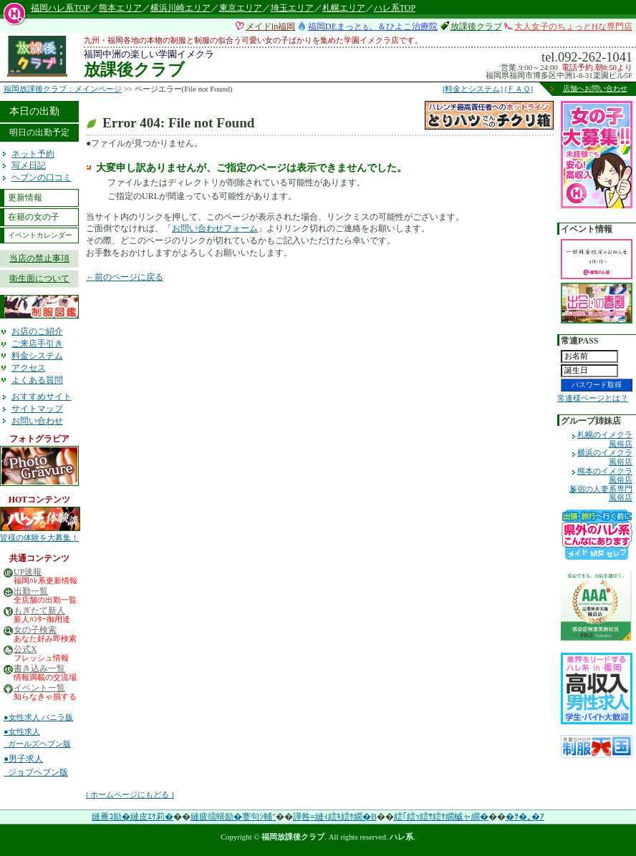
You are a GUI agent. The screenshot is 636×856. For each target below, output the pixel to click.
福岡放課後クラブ (292, 836)
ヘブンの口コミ (41, 177)
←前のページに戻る (124, 277)
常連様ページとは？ (592, 398)
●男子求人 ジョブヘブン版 (36, 765)
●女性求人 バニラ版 (38, 717)
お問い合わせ (37, 421)
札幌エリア (343, 8)
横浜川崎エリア (180, 8)
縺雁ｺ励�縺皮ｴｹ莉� (132, 817)
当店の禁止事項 (39, 258)
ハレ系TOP (394, 8)
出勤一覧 (31, 591)
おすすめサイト (41, 396)
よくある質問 (37, 380)
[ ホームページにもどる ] (130, 794)
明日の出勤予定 (39, 132)
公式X (25, 649)
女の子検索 (35, 630)
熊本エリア (120, 8)
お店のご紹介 (37, 331)
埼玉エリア (292, 8)
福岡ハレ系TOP (60, 8)
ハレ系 (401, 836)
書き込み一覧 (39, 668)
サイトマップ (37, 409)
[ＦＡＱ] (519, 88)
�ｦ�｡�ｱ (525, 817)
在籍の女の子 (33, 217)
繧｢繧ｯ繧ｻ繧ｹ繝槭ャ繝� (441, 817)
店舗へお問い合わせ (595, 88)
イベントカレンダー (40, 235)
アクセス (28, 368)
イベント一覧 (39, 688)
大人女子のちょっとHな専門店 (573, 26)
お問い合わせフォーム (215, 228)
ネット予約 (32, 154)
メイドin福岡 (271, 26)
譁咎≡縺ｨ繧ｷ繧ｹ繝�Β (335, 817)
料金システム (37, 356)
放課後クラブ (476, 26)
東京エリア (240, 8)
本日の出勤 (34, 111)
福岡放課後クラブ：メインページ (63, 88)
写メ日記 (28, 165)
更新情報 (25, 198)
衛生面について (39, 278)
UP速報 (28, 572)
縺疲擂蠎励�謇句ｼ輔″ (233, 817)
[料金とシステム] (473, 88)
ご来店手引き (37, 344)
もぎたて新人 (39, 611)
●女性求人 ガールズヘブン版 (37, 738)
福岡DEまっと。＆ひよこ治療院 (373, 26)
